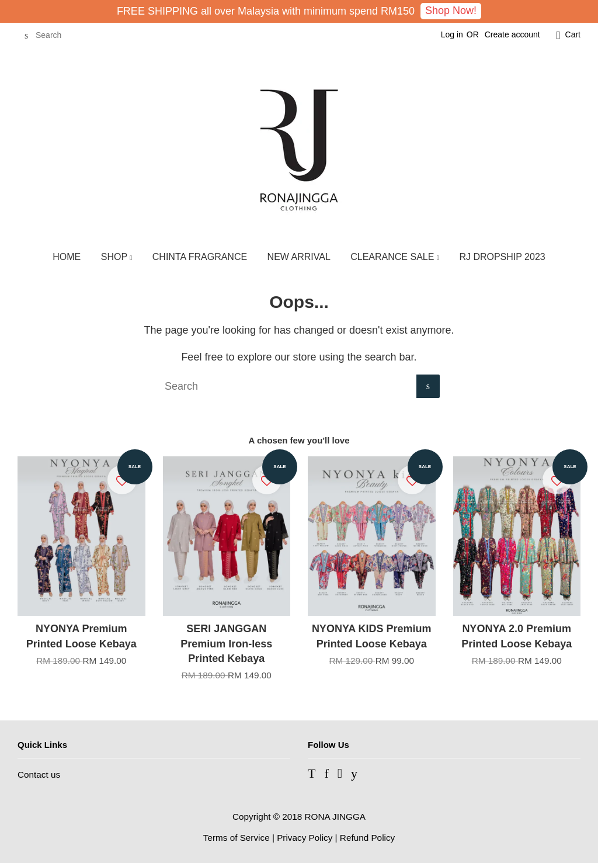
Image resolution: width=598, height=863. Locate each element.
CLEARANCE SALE (394, 257)
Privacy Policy (304, 838)
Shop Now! (451, 10)
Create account (512, 34)
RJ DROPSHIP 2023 (502, 257)
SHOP (117, 257)
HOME (67, 257)
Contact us (39, 774)
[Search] (53, 35)
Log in (452, 34)
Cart (572, 34)
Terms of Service (236, 838)
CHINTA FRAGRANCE (199, 257)
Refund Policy (367, 838)
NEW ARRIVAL (299, 257)
